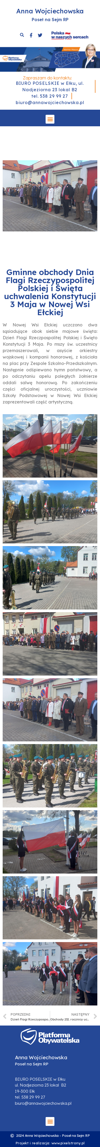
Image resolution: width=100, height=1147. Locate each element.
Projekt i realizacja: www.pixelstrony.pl (50, 1143)
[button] (50, 119)
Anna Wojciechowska (50, 11)
